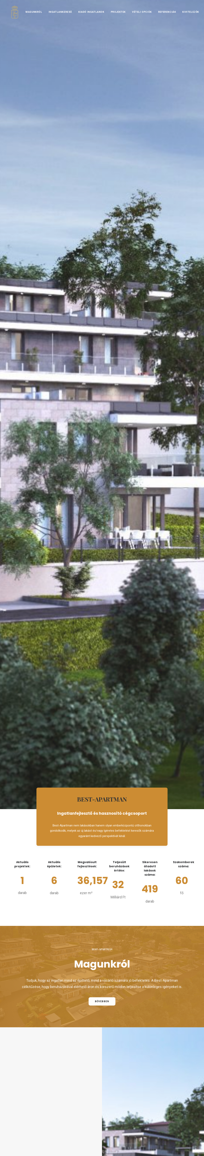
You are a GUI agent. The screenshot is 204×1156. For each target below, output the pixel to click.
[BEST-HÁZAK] (12, 17)
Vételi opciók (138, 17)
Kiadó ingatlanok (87, 17)
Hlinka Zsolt (185, 1149)
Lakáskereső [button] (86, 583)
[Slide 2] (135, 955)
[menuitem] (31, 17)
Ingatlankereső (56, 17)
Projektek (114, 17)
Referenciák (163, 17)
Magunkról (30, 17)
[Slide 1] (129, 955)
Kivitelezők (186, 17)
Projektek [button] (120, 583)
